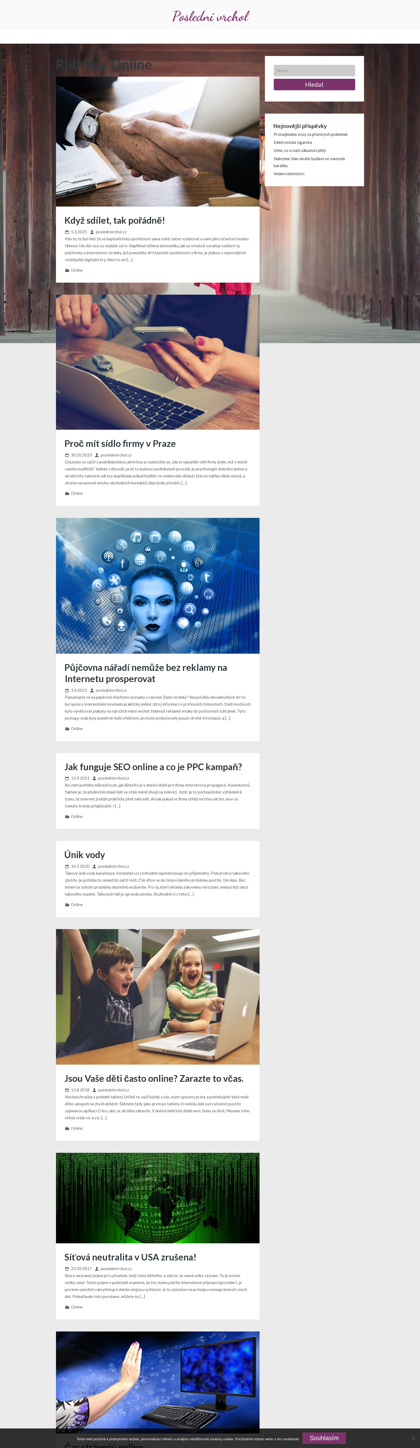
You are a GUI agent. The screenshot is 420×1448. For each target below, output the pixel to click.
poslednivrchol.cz (111, 231)
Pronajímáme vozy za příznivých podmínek (311, 134)
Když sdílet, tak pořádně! (114, 220)
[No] (413, 1438)
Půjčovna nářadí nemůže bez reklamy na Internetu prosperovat (145, 673)
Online (77, 270)
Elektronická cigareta (293, 142)
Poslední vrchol (210, 16)
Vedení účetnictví (289, 173)
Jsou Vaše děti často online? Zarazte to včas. (153, 1078)
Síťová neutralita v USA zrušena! (130, 1256)
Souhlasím (324, 1438)
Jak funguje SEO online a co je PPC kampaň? (153, 766)
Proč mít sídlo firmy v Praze (120, 443)
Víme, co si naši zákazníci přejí (300, 150)
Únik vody (84, 854)
